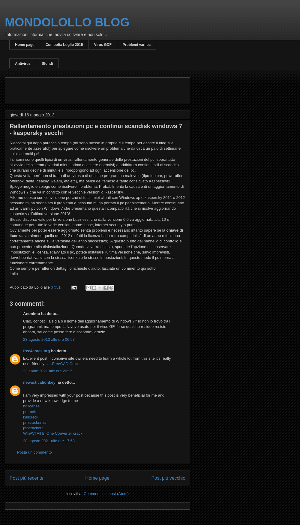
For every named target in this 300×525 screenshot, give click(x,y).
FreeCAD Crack (66, 364)
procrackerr (33, 428)
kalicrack (30, 417)
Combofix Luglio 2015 (64, 45)
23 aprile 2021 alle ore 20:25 (48, 371)
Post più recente (27, 478)
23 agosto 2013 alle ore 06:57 (49, 339)
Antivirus (23, 64)
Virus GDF (102, 45)
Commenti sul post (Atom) (106, 493)
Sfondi (47, 64)
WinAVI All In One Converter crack (52, 433)
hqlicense (31, 406)
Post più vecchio (168, 478)
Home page (24, 45)
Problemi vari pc (137, 45)
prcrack (29, 412)
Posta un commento (34, 452)
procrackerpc (34, 422)
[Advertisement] (80, 89)
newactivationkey (39, 382)
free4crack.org (36, 351)
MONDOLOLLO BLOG (67, 22)
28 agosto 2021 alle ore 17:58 (49, 441)
